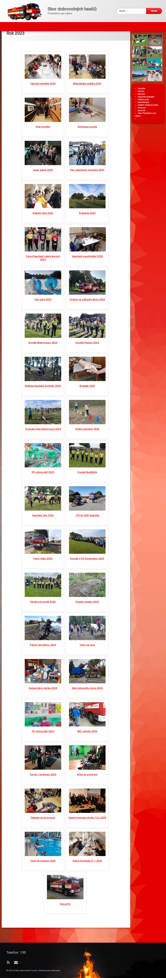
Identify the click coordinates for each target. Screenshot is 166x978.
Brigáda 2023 (87, 364)
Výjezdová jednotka (147, 106)
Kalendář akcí (144, 111)
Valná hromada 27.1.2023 (87, 839)
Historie (142, 100)
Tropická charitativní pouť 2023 (43, 407)
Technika (143, 98)
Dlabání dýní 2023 (43, 191)
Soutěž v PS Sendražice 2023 (87, 537)
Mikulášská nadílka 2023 (87, 62)
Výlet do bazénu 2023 (43, 839)
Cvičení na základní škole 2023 (87, 278)
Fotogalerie (59, 25)
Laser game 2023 (43, 148)
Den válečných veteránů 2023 (87, 148)
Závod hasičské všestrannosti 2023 (43, 236)
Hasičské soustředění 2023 (87, 235)
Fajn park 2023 (43, 278)
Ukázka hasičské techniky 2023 (43, 364)
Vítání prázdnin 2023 (87, 407)
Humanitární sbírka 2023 (43, 666)
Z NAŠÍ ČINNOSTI (30, 25)
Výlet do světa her (87, 753)
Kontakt (113, 25)
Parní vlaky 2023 (43, 537)
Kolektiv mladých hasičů (149, 114)
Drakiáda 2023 (87, 191)
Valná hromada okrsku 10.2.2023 (87, 796)
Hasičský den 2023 (43, 494)
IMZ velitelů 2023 (87, 710)
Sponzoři (142, 119)
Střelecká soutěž (87, 105)
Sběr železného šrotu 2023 (87, 666)
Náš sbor (142, 103)
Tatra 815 (65, 882)
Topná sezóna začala (89, 25)
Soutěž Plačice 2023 (87, 321)
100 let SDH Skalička (87, 494)
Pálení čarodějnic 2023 (43, 623)
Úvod (9, 25)
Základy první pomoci (43, 796)
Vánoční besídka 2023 (43, 62)
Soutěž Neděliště (87, 450)
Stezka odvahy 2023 (87, 580)
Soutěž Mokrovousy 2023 (42, 321)
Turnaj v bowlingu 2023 (43, 753)
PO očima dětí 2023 (43, 450)
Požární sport (144, 109)
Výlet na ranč (87, 623)
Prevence (143, 117)
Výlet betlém (43, 105)
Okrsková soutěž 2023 (43, 580)
